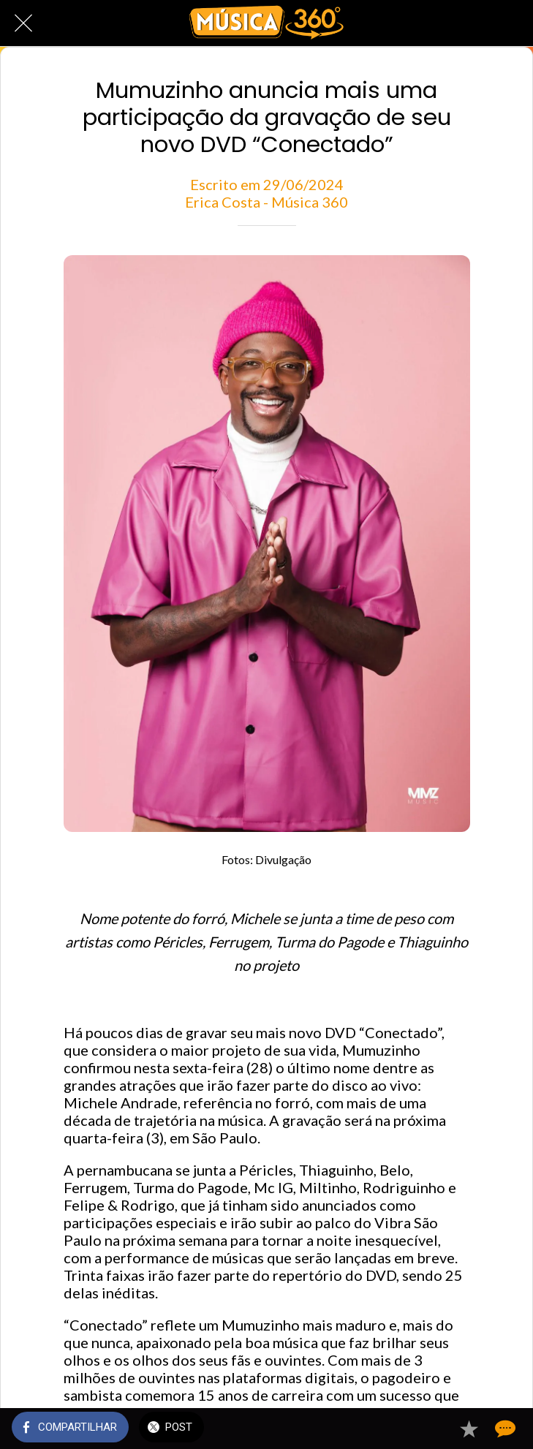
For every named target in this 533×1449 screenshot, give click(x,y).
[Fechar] (23, 23)
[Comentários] (503, 1428)
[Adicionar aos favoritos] (468, 1428)
